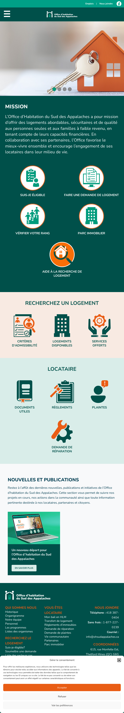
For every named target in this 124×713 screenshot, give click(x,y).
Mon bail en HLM (55, 617)
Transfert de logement (58, 621)
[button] (119, 660)
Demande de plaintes (57, 633)
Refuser (62, 696)
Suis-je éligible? (15, 647)
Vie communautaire (56, 637)
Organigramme (14, 616)
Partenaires (51, 640)
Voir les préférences (62, 705)
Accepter (62, 687)
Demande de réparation (59, 629)
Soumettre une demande (20, 651)
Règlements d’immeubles (60, 625)
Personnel (11, 624)
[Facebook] (119, 3)
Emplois (89, 3)
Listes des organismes (19, 631)
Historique (11, 612)
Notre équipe (13, 620)
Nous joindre (106, 3)
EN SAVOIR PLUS (24, 568)
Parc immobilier (54, 644)
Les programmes (15, 627)
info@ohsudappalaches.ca (102, 637)
